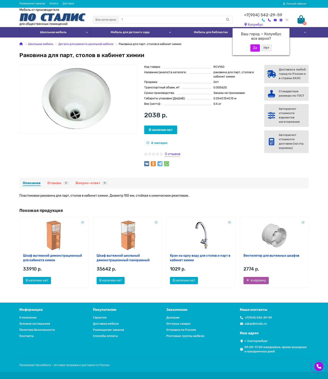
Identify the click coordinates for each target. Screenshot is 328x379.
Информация (31, 310)
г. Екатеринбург (256, 341)
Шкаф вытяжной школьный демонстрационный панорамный (123, 258)
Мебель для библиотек (211, 32)
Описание (32, 183)
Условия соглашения (34, 323)
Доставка (68, 3)
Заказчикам (176, 310)
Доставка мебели (106, 323)
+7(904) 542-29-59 (258, 317)
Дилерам (172, 317)
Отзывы (58, 183)
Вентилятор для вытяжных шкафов (271, 256)
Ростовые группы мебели (185, 336)
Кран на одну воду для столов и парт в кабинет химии (200, 258)
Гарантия (99, 317)
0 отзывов (172, 154)
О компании (27, 317)
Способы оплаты (105, 336)
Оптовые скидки (178, 323)
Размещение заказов (32, 3)
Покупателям (104, 310)
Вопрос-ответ (92, 183)
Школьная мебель (53, 32)
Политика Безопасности (37, 329)
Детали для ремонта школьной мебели (85, 44)
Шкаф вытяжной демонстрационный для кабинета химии (52, 258)
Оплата (53, 3)
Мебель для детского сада (130, 32)
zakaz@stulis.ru (256, 323)
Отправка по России (181, 329)
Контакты (26, 336)
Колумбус (253, 25)
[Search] (175, 20)
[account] (295, 3)
